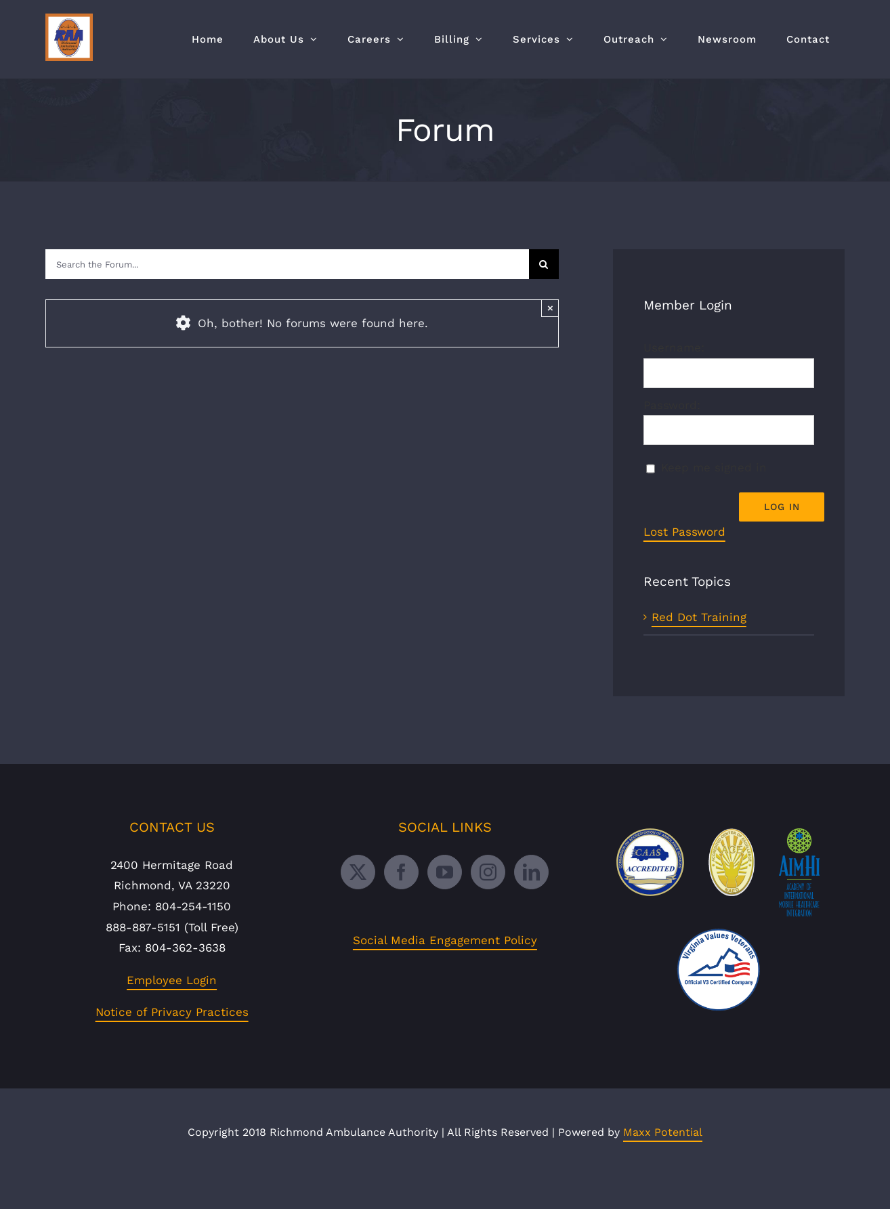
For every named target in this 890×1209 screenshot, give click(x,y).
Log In (782, 506)
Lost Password (684, 531)
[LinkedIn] (531, 904)
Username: (673, 347)
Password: (671, 405)
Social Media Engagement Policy (445, 972)
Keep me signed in (714, 467)
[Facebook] (401, 904)
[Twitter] (358, 904)
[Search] (544, 264)
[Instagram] (488, 904)
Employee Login (172, 1012)
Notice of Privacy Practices (172, 1044)
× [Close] (550, 308)
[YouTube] (444, 904)
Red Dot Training (699, 617)
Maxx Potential (662, 1164)
